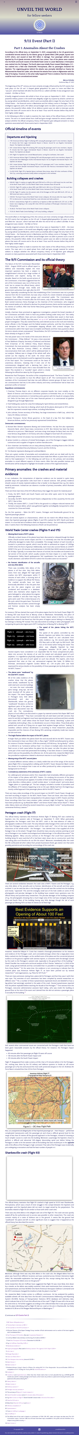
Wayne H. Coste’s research (24, 1392)
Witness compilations (13, 1406)
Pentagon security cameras (15, 1389)
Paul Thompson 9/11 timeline (15, 1335)
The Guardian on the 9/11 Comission (17, 1327)
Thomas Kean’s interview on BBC (16, 1325)
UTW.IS (39, 33)
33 (50, 1301)
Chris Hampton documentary (15, 1359)
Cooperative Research (35, 1335)
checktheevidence (39, 1369)
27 (46, 972)
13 (48, 740)
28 (16, 980)
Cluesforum (10, 1375)
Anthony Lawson (12, 1387)
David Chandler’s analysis (14, 1395)
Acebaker (10, 1372)
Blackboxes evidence (13, 1346)
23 (70, 833)
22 (52, 826)
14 (67, 743)
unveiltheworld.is (60, 1429)
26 (14, 972)
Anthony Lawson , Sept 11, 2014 (40, 1348)
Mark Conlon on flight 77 (16, 1397)
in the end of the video (47, 1397)
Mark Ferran (10, 1362)
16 (26, 768)
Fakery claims (11, 1381)
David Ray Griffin (22, 1343)
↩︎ (23, 1322)
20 (60, 804)
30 (25, 992)
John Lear (10, 1351)
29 (56, 985)
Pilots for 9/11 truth (12, 1400)
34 (53, 1308)
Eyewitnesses (11, 1408)
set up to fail (43, 319)
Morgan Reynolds (12, 1354)
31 (39, 1280)
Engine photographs (13, 1348)
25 (20, 967)
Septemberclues (21, 1375)
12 (24, 715)
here (28, 1403)
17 (60, 789)
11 (21, 668)
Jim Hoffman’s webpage (17, 1411)
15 (67, 755)
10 (68, 623)
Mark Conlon (11, 1365)
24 (73, 960)
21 (27, 807)
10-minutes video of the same (33, 1395)
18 (38, 802)
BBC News (10, 1322)
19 (67, 802)
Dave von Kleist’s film (13, 1356)
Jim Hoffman (13, 1343)
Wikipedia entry (18, 1322)
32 (57, 1290)
